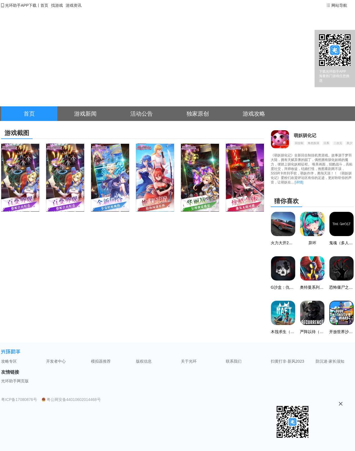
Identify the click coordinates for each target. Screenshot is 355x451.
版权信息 (144, 361)
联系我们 (234, 361)
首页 (44, 5)
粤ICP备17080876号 (19, 399)
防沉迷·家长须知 (330, 361)
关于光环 (189, 361)
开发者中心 (56, 361)
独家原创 (197, 114)
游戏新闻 (85, 114)
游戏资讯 (73, 5)
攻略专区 (9, 361)
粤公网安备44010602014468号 (74, 399)
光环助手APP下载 (21, 5)
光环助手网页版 (15, 381)
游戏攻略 (254, 114)
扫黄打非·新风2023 (287, 361)
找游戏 (57, 5)
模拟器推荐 (101, 361)
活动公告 (141, 114)
